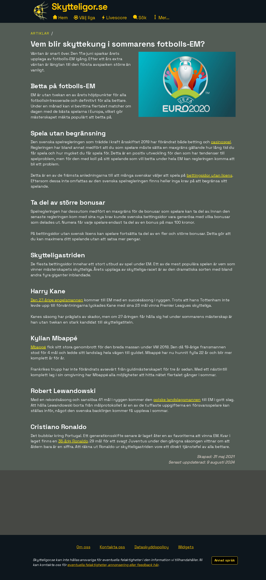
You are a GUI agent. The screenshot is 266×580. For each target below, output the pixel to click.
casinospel (221, 141)
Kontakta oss (112, 546)
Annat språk (224, 560)
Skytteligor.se (79, 6)
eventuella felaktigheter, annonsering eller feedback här (112, 565)
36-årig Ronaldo (73, 441)
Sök (140, 17)
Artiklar (40, 33)
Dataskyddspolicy (151, 546)
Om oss (83, 546)
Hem (60, 17)
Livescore (114, 17)
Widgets (186, 546)
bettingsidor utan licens (209, 175)
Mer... (161, 17)
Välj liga (84, 17)
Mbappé (38, 346)
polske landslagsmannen (177, 399)
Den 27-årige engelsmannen (57, 299)
